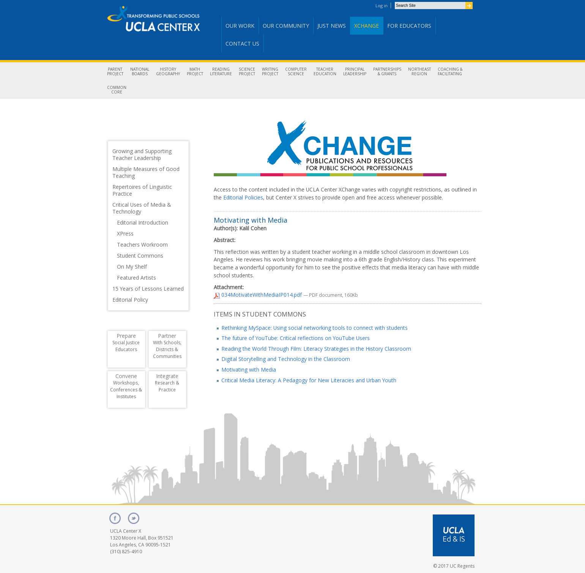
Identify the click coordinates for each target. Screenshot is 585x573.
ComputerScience (296, 71)
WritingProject (270, 71)
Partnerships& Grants (387, 71)
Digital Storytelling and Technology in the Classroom (285, 358)
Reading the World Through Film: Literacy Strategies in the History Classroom (316, 348)
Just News (331, 25)
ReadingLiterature (221, 71)
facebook (115, 518)
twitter (133, 518)
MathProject (195, 71)
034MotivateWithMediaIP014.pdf (258, 294)
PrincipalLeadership (354, 71)
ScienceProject (247, 71)
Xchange (366, 25)
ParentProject (115, 71)
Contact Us (242, 43)
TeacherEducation (325, 71)
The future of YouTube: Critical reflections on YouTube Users (295, 338)
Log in (381, 5)
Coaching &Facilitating (450, 71)
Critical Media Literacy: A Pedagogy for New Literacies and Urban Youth (308, 380)
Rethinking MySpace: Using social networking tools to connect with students (314, 327)
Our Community (286, 25)
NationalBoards (139, 71)
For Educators (409, 25)
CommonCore (116, 90)
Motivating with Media (248, 369)
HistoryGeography (168, 71)
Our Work (239, 25)
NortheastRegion (419, 71)
